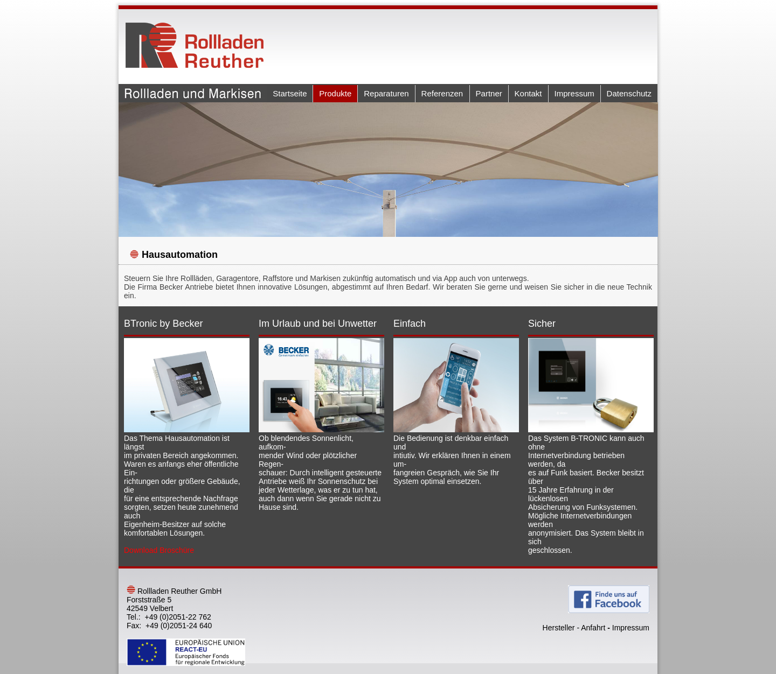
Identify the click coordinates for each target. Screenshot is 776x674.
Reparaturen (386, 93)
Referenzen (442, 93)
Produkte (335, 93)
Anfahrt (593, 627)
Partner (489, 93)
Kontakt (528, 93)
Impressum (574, 93)
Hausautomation (180, 254)
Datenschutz (629, 93)
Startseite (290, 93)
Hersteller (559, 627)
